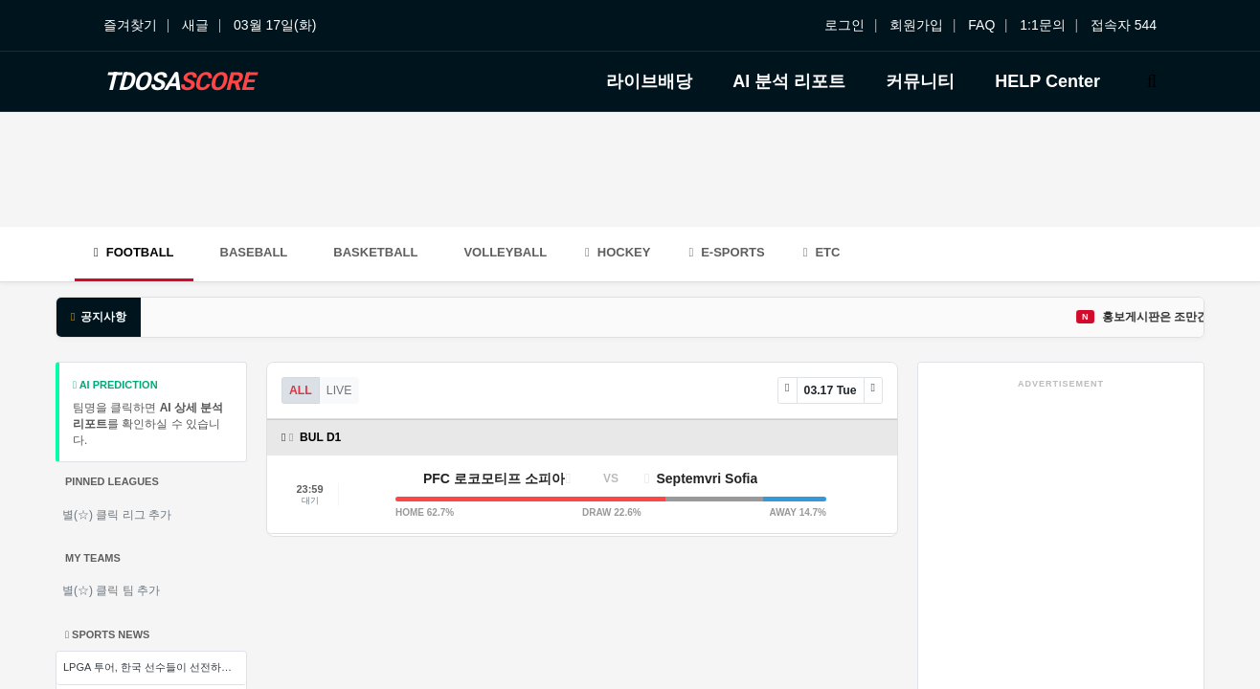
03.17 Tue (830, 390)
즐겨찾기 (130, 25)
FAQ (981, 25)
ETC (822, 252)
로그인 (844, 25)
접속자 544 (1124, 25)
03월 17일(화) (275, 25)
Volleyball (505, 252)
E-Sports (726, 252)
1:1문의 (1042, 25)
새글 (195, 25)
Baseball (254, 252)
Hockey (617, 252)
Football (134, 252)
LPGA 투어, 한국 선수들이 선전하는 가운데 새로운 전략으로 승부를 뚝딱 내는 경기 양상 (154, 667)
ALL (300, 390)
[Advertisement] (630, 169)
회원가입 (916, 25)
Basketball (375, 252)
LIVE (339, 390)
